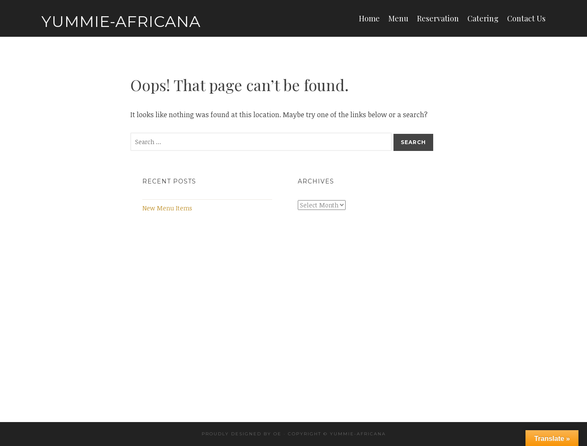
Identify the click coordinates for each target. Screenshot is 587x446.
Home (369, 18)
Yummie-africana (358, 434)
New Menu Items (167, 208)
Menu (398, 18)
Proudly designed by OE (242, 434)
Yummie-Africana (121, 21)
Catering (483, 18)
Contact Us (526, 18)
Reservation (438, 18)
